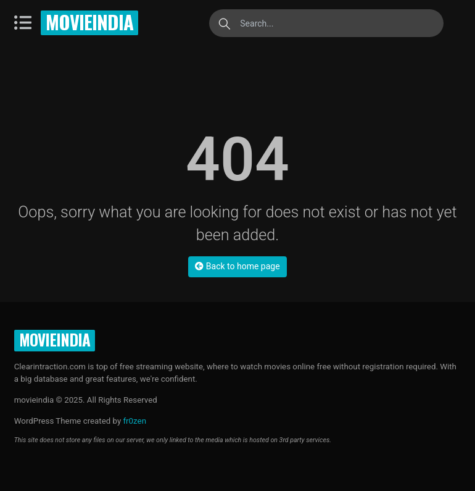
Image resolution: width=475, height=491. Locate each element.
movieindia (89, 21)
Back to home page (237, 266)
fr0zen (134, 421)
